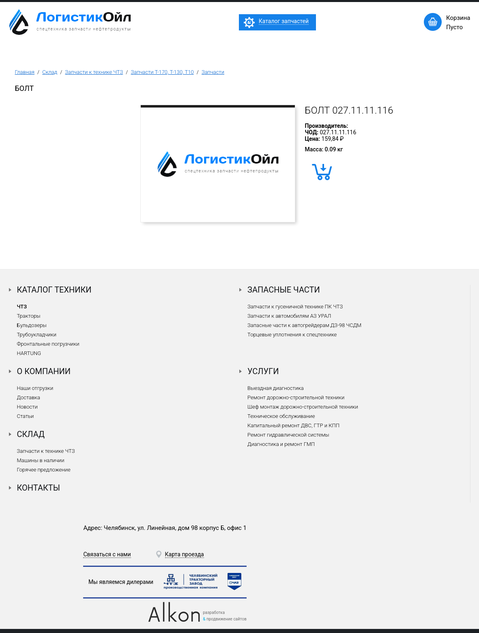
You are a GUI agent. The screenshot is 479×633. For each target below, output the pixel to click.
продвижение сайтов (226, 619)
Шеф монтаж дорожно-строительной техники (302, 407)
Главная (25, 72)
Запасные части (283, 290)
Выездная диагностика (275, 388)
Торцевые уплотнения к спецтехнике (292, 335)
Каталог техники (54, 290)
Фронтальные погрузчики (48, 344)
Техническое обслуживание (281, 416)
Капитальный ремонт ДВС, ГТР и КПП (293, 425)
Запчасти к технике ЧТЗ (94, 72)
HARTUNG (29, 353)
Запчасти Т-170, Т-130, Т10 (162, 72)
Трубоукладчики (37, 335)
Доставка (28, 397)
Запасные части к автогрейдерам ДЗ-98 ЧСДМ (304, 325)
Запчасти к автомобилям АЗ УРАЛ (289, 316)
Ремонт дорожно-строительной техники (295, 397)
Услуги (263, 371)
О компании (44, 371)
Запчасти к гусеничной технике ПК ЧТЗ (295, 307)
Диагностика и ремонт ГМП (281, 444)
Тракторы (29, 316)
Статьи (25, 416)
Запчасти (213, 72)
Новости (27, 407)
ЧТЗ (22, 307)
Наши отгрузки (35, 388)
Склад (49, 72)
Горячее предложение (44, 470)
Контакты (38, 488)
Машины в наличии (40, 460)
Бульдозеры (32, 325)
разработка (214, 612)
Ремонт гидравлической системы (288, 435)
